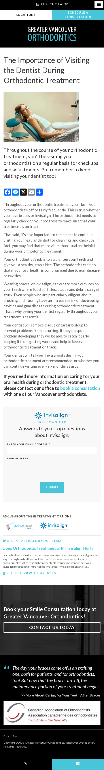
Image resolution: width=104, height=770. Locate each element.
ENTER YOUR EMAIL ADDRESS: (29, 444)
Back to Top (10, 736)
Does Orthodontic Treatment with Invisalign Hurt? (48, 548)
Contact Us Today (52, 627)
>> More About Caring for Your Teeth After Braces (60, 695)
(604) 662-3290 (26, 764)
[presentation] (33, 468)
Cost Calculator (52, 4)
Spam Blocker (17, 458)
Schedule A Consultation (78, 15)
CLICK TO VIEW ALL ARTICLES (31, 573)
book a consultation (80, 388)
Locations (26, 14)
